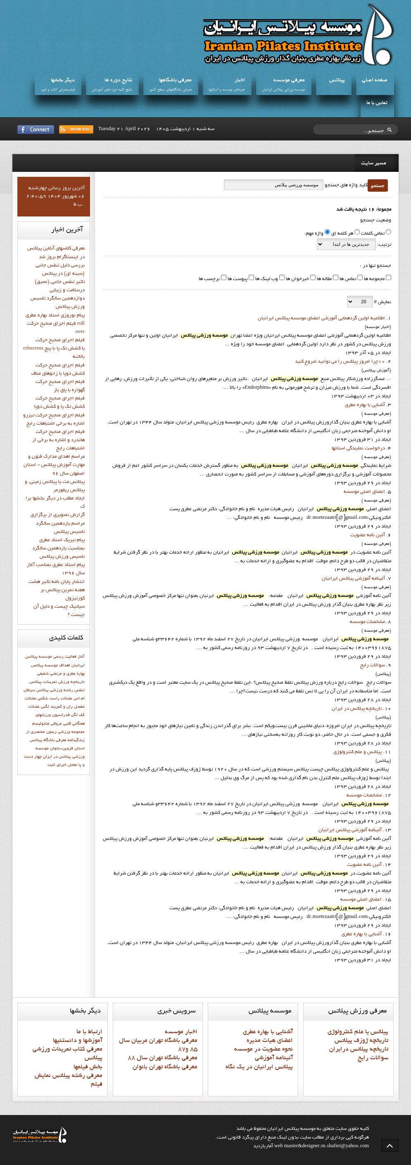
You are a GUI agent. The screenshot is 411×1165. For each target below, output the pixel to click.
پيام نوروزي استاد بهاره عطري (55, 315)
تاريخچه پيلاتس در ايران (357, 708)
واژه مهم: (313, 233)
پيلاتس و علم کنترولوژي (357, 752)
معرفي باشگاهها (175, 80)
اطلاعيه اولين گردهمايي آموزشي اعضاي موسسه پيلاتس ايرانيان (321, 318)
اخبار (240, 80)
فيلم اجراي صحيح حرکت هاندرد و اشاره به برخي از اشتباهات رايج (58, 440)
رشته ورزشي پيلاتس (54, 690)
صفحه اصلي (374, 80)
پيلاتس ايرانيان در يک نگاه (259, 1067)
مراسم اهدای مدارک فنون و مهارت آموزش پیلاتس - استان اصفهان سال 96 (54, 465)
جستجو (378, 185)
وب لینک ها (266, 279)
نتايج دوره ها (118, 80)
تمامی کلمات (373, 233)
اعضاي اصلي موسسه (364, 492)
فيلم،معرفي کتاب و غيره (57, 90)
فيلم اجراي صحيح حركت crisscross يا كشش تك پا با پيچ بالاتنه (54, 348)
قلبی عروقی (61, 723)
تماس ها (347, 279)
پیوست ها (236, 279)
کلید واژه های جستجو (345, 185)
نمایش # (382, 302)
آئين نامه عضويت (367, 535)
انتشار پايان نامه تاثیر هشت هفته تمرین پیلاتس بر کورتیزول (57, 590)
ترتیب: (383, 245)
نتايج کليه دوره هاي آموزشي (112, 90)
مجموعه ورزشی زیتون (65, 732)
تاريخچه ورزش (71, 682)
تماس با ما (376, 103)
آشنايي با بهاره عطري (365, 405)
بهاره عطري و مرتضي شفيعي (61, 673)
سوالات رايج (372, 665)
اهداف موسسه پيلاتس (50, 665)
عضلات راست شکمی (55, 698)
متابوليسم (41, 723)
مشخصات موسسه (367, 622)
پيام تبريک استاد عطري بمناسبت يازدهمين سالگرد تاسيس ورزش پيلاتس (58, 548)
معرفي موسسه (289, 80)
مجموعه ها (374, 279)
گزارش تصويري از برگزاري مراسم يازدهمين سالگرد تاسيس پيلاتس (58, 523)
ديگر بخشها (63, 80)
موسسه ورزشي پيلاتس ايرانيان (283, 90)
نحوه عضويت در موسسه (263, 1049)
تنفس (79, 690)
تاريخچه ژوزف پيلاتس (361, 1040)
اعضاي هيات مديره (270, 1040)
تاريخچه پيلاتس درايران (358, 1049)
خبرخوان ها (297, 279)
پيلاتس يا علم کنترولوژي (358, 1032)
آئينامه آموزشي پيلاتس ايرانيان (353, 578)
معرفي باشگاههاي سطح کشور (170, 90)
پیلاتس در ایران (57, 756)
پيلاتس (337, 80)
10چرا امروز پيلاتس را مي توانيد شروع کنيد (340, 361)
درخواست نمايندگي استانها (358, 448)
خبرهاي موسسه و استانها (227, 90)
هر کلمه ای (342, 233)
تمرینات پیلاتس (43, 682)
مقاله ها (324, 279)
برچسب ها (209, 279)
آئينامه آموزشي (274, 1058)
